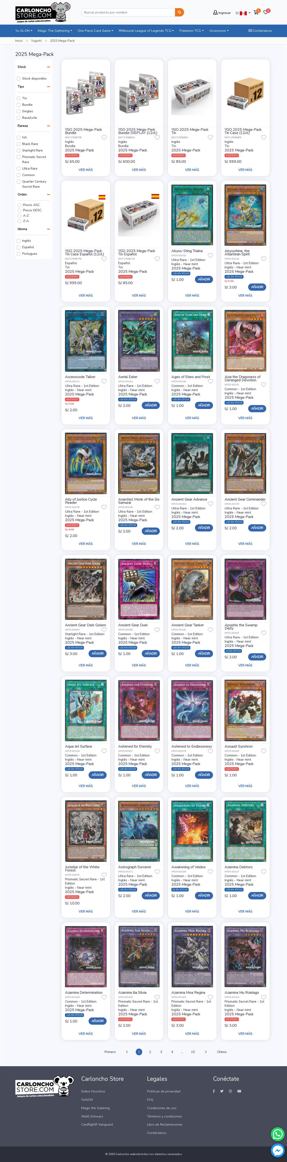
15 (193, 1052)
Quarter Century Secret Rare (34, 184)
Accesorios (217, 30)
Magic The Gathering (53, 30)
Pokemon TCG (190, 30)
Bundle (27, 105)
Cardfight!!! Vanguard (97, 1124)
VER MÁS (86, 170)
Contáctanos (260, 30)
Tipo (21, 86)
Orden (22, 194)
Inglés (26, 240)
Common (28, 175)
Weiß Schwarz (92, 1116)
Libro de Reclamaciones (164, 1124)
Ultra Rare (29, 168)
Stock (22, 67)
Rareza (23, 126)
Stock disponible (34, 78)
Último (222, 1052)
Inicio (19, 41)
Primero (110, 1052)
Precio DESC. (32, 210)
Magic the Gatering (95, 1108)
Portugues (29, 253)
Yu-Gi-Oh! (22, 30)
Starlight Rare (32, 150)
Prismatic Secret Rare (34, 159)
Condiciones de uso (161, 1108)
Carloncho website (128, 1154)
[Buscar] (128, 12)
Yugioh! (36, 41)
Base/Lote (29, 118)
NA (24, 137)
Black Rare (30, 144)
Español (28, 247)
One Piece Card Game (94, 30)
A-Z (26, 215)
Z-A (26, 221)
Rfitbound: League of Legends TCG (145, 30)
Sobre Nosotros (93, 1091)
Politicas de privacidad (163, 1091)
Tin (24, 98)
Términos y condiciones (164, 1116)
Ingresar (222, 12)
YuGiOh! (87, 1099)
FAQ (150, 1099)
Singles (27, 111)
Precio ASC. (31, 205)
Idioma (22, 229)
